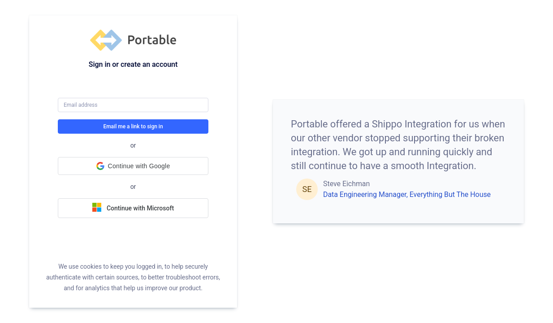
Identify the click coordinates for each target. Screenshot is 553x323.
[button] (133, 166)
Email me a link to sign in (133, 126)
